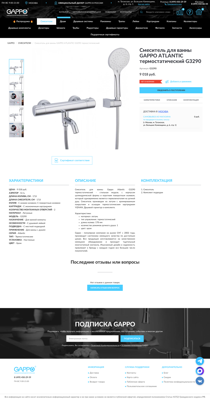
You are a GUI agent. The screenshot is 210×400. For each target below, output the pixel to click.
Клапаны (171, 21)
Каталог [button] (64, 12)
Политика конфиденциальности (179, 382)
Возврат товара (97, 382)
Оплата (93, 378)
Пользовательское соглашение (142, 386)
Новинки (110, 12)
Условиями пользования (131, 345)
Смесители (46, 21)
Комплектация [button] (191, 100)
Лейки (135, 21)
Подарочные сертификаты (105, 34)
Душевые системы (83, 21)
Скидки (167, 378)
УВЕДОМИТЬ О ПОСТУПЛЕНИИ (171, 90)
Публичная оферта (136, 382)
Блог (166, 373)
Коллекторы (190, 21)
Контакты (126, 12)
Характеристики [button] (152, 100)
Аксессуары (195, 28)
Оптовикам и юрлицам (87, 12)
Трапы (121, 21)
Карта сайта (132, 378)
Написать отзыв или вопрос (105, 288)
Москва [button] (163, 112)
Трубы (76, 28)
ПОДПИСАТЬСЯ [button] (132, 339)
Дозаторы (43, 28)
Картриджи (153, 21)
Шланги (61, 28)
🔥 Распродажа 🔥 (23, 21)
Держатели (141, 28)
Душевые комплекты (19, 28)
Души (63, 21)
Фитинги (160, 28)
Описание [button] (172, 100)
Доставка (94, 373)
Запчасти (177, 28)
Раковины (105, 21)
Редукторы (93, 28)
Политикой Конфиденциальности (105, 345)
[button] (173, 4)
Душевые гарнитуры (117, 28)
